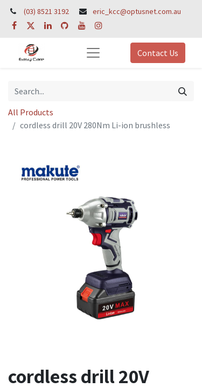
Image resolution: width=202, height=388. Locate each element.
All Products (30, 112)
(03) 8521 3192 (46, 11)
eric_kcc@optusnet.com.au (137, 11)
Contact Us (157, 52)
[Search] (182, 91)
